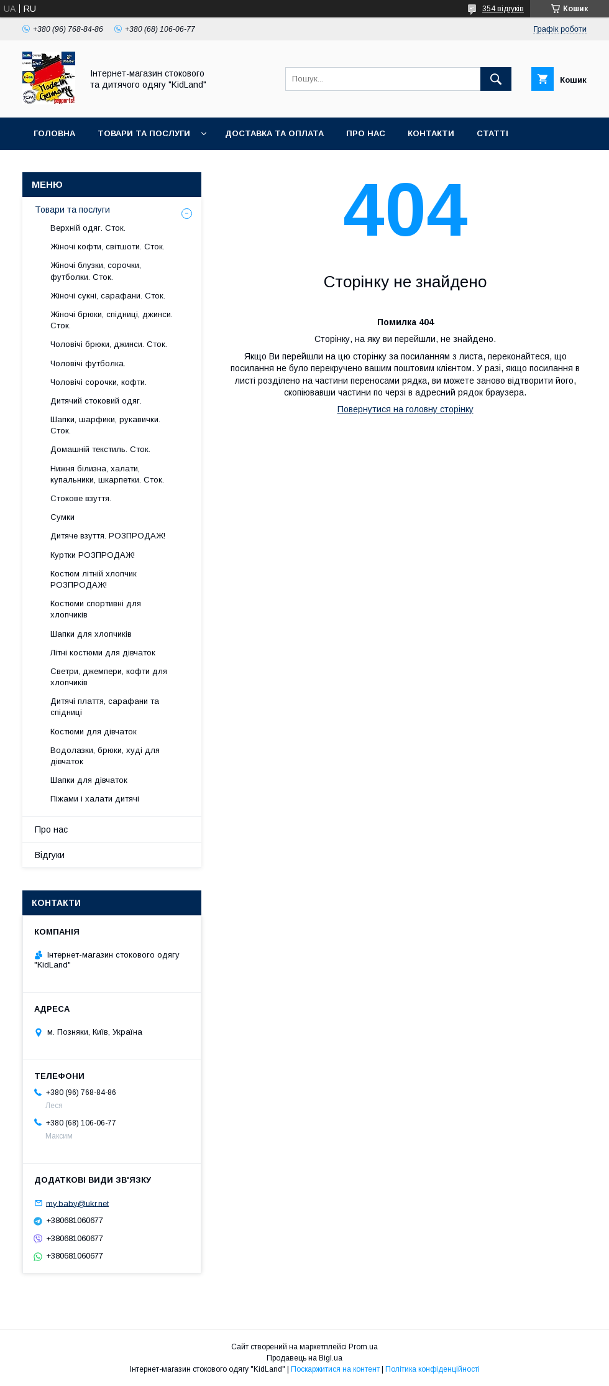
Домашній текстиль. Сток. (100, 449)
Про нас (365, 133)
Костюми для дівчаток (93, 731)
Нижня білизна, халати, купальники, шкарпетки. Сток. (107, 474)
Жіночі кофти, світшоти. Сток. (107, 246)
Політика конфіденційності (432, 1369)
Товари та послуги (144, 133)
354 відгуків (503, 8)
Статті (492, 133)
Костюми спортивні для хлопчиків (95, 609)
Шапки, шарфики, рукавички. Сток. (105, 425)
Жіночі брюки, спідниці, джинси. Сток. (111, 320)
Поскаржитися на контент (335, 1369)
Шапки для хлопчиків (91, 634)
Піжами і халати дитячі (94, 798)
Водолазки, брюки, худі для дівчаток (105, 756)
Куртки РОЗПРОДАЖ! (92, 555)
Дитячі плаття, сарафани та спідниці (104, 706)
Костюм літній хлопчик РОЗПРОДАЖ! (93, 579)
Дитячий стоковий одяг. (96, 400)
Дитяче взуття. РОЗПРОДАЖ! (107, 535)
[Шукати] (495, 79)
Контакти (431, 133)
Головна (54, 133)
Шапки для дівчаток (88, 780)
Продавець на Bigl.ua (304, 1358)
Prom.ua (363, 1346)
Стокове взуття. (80, 498)
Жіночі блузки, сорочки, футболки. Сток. (95, 271)
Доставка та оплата (274, 133)
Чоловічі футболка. (88, 363)
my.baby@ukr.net (77, 1203)
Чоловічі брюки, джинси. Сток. (108, 344)
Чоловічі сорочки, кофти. (98, 382)
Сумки (62, 517)
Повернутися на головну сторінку (405, 409)
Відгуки (50, 855)
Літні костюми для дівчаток (102, 652)
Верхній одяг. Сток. (88, 228)
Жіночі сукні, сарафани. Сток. (107, 295)
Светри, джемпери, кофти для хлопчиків (108, 677)
